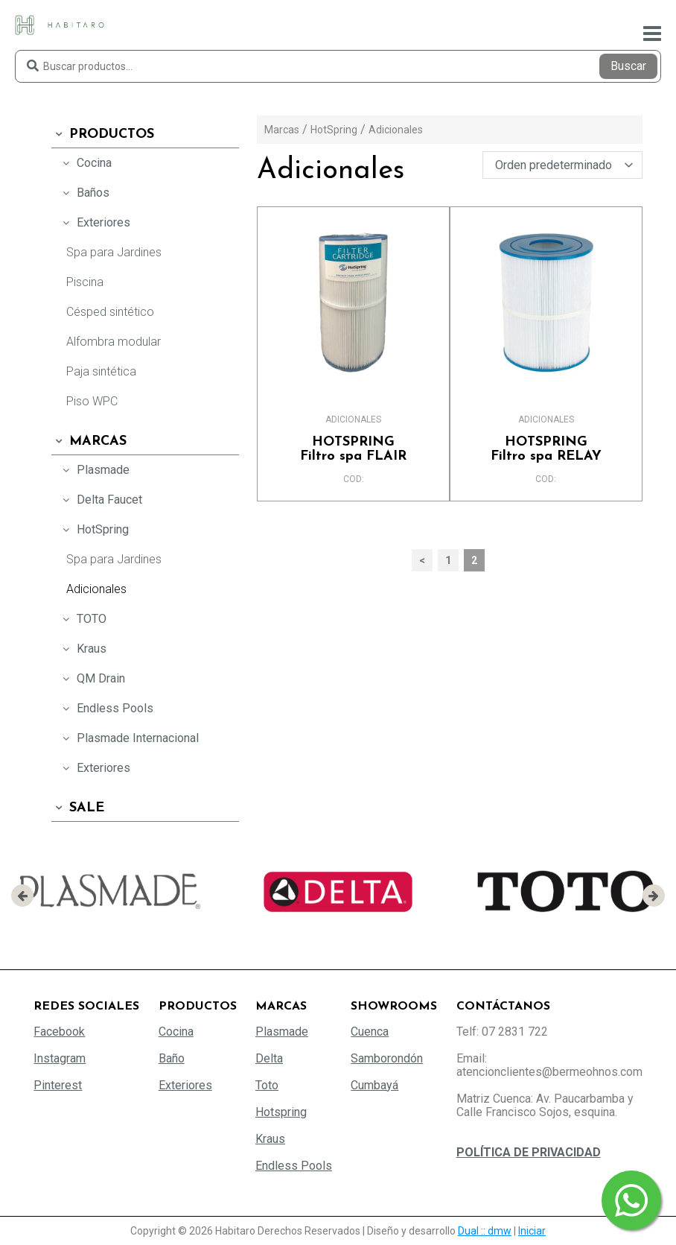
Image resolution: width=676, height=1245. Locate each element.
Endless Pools (106, 708)
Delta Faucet (100, 499)
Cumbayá (374, 1085)
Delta (269, 1058)
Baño (172, 1058)
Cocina (85, 163)
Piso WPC (92, 401)
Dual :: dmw (484, 1231)
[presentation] (22, 895)
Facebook (59, 1031)
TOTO (82, 619)
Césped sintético (110, 312)
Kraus (82, 648)
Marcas (89, 441)
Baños (84, 193)
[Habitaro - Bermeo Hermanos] (59, 24)
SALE (77, 808)
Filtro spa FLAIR (353, 449)
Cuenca (370, 1031)
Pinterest (58, 1085)
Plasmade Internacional (129, 738)
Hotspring (281, 1112)
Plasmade (94, 470)
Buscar (628, 66)
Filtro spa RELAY (546, 449)
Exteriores (94, 222)
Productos (102, 134)
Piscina (84, 282)
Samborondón (387, 1058)
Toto (266, 1085)
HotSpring (94, 529)
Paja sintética (101, 371)
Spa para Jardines (114, 252)
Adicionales (96, 589)
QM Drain (92, 678)
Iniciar (532, 1231)
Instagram (60, 1058)
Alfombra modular (113, 342)
